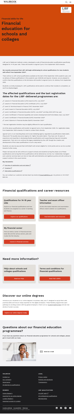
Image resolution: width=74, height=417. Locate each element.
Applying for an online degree (12, 396)
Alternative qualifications (12, 171)
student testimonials (54, 305)
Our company (7, 379)
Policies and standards (45, 379)
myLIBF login (42, 393)
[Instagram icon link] (66, 408)
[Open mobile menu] (70, 2)
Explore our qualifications (19, 216)
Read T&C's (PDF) (55, 278)
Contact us (6, 377)
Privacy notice (42, 377)
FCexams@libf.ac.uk (45, 175)
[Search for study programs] (66, 2)
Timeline (7, 168)
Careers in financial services (19, 242)
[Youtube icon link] (70, 408)
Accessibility (17, 408)
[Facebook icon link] (61, 408)
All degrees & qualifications (11, 385)
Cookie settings (7, 408)
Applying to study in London (11, 401)
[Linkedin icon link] (57, 408)
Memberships (42, 398)
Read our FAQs (19, 278)
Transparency (42, 382)
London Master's (8, 398)
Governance (6, 382)
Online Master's (7, 393)
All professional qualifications (47, 396)
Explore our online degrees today (16, 313)
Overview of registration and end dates (17, 165)
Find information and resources (54, 216)
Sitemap (25, 408)
